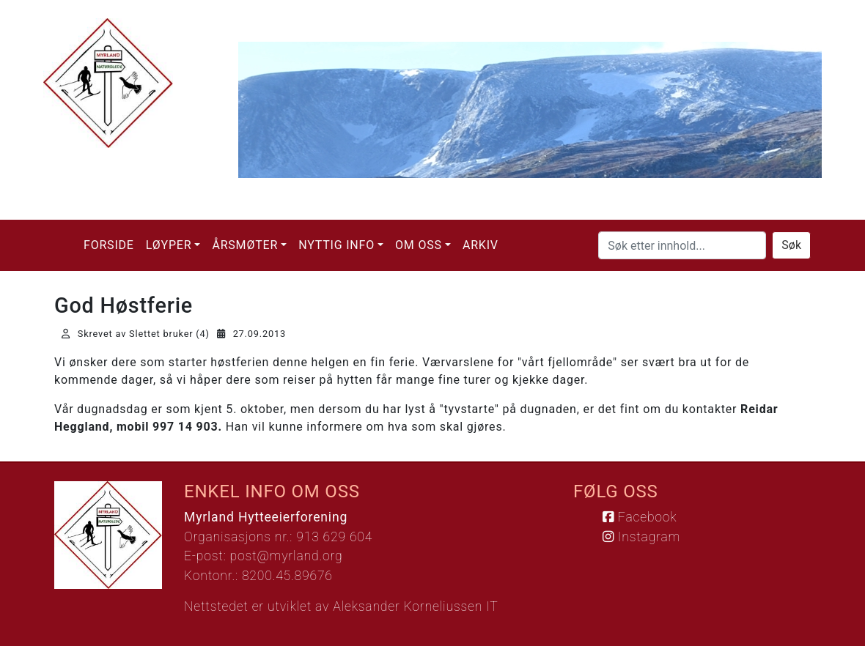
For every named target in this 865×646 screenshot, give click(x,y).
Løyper (169, 245)
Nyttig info (336, 245)
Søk (791, 245)
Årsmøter (245, 245)
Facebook (640, 517)
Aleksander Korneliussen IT (415, 606)
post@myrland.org (286, 556)
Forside (109, 245)
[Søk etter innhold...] (682, 245)
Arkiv (480, 245)
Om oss (418, 245)
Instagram (641, 537)
